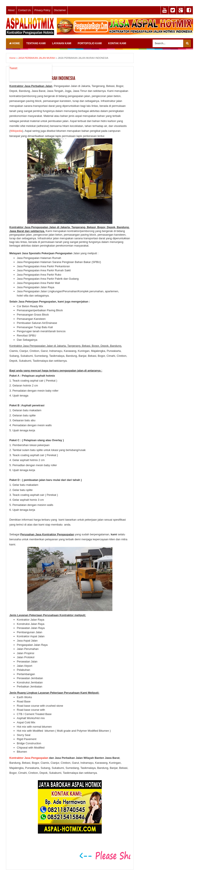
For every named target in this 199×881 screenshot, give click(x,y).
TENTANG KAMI (36, 43)
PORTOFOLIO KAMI (90, 43)
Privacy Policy (42, 10)
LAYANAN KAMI (61, 43)
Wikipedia (16, 130)
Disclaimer (60, 10)
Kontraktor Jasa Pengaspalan (28, 757)
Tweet (13, 68)
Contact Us (24, 10)
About (11, 10)
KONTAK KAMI (117, 43)
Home (14, 43)
